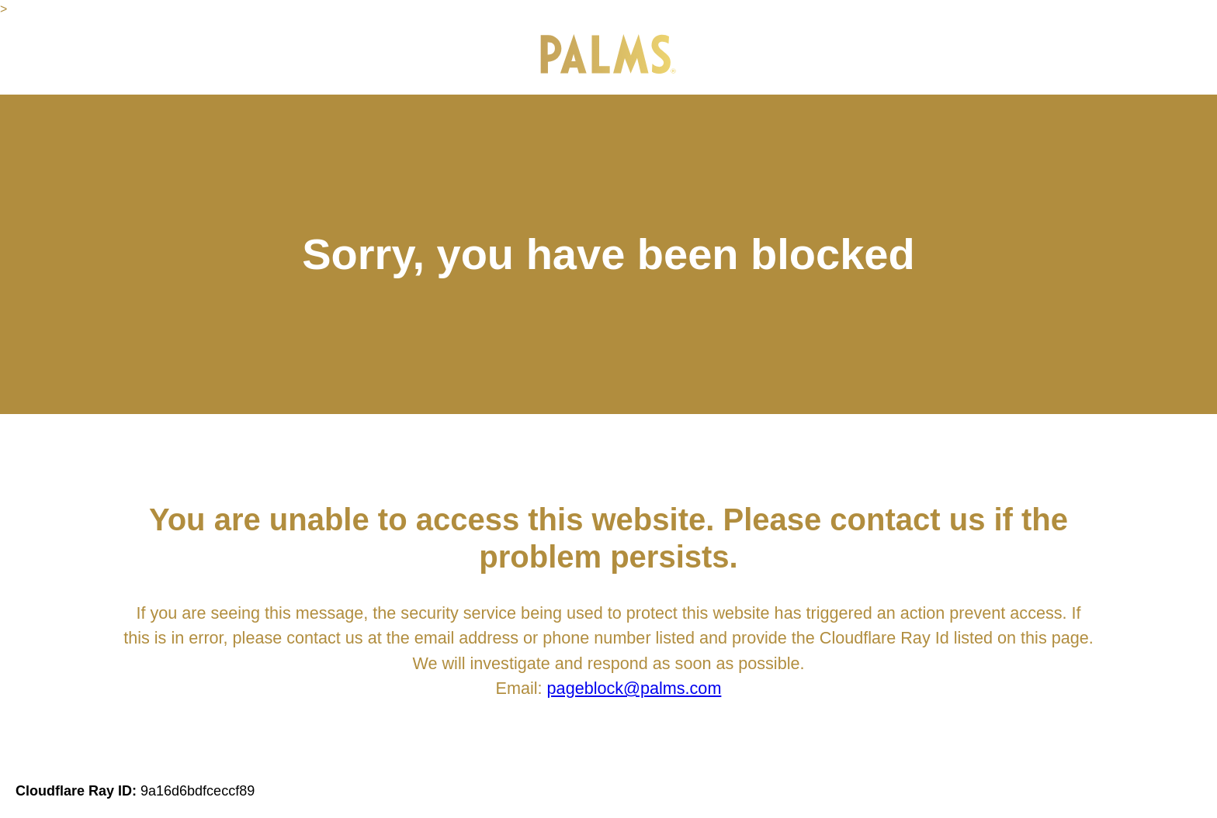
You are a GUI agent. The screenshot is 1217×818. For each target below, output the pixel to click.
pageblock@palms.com (634, 688)
